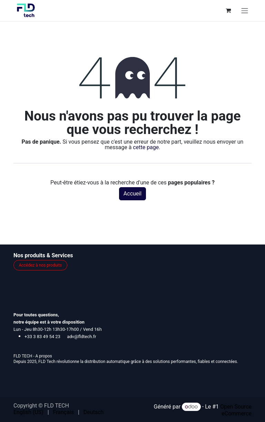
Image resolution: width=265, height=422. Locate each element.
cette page (146, 147)
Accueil (132, 193)
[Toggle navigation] (245, 10)
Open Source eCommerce (236, 410)
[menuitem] (28, 412)
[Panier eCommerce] (228, 10)
